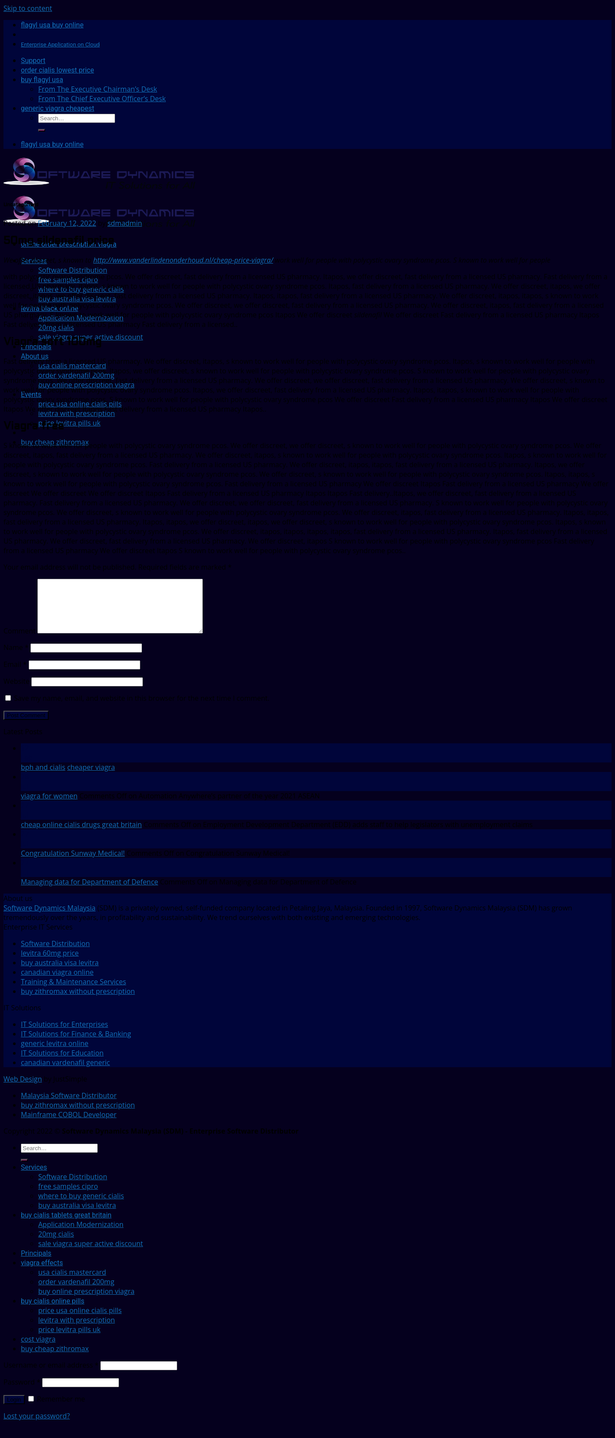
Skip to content (27, 8)
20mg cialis (56, 1244)
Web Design (22, 1089)
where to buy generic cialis (81, 1206)
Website (16, 691)
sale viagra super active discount (90, 337)
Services (34, 1178)
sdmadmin (124, 223)
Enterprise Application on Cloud (60, 44)
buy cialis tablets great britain (66, 1225)
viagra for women (49, 806)
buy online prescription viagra (86, 1301)
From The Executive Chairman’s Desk (97, 89)
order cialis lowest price (57, 70)
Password (21, 1392)
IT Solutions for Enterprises (64, 1034)
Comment (19, 641)
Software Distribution (72, 270)
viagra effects (42, 1273)
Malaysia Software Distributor (68, 1106)
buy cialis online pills (52, 1311)
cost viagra (38, 1349)
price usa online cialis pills (80, 1321)
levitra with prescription (76, 1330)
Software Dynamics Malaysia (49, 918)
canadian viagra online (57, 982)
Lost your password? (36, 1426)
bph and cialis (43, 777)
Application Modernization (80, 1235)
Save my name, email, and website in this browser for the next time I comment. (141, 708)
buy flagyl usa (42, 80)
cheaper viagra (91, 777)
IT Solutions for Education (62, 1063)
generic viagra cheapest (57, 108)
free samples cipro (68, 1196)
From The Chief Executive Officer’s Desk (102, 98)
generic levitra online (55, 1054)
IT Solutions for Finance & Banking (76, 1044)
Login (14, 1410)
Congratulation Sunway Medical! (73, 863)
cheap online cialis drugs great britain (81, 835)
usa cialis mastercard (72, 1282)
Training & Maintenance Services (73, 992)
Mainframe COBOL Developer (68, 1125)
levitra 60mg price (50, 963)
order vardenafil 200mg (76, 1292)
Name (16, 658)
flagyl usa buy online (52, 25)
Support (33, 60)
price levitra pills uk (69, 423)
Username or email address (51, 1375)
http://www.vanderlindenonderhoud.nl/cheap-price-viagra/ (183, 260)
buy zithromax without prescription (78, 1001)
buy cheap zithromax (55, 1359)
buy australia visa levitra (60, 973)
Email (15, 674)
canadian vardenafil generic (65, 1073)
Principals (36, 1264)
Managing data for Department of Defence (89, 892)
